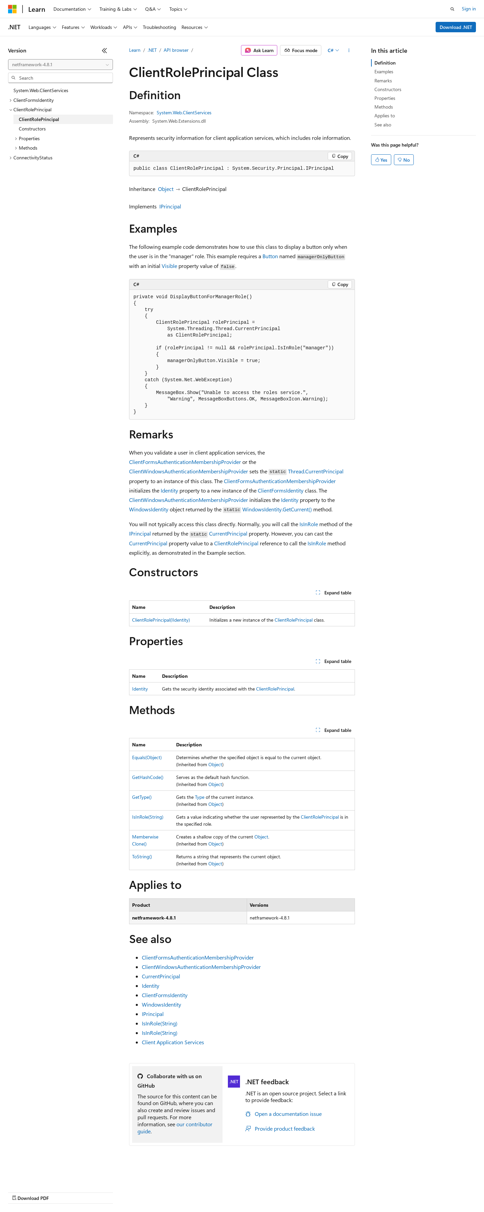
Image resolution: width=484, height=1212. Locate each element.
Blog (91, 1191)
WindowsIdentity (148, 509)
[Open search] (452, 9)
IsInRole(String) (147, 817)
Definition (385, 63)
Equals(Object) (147, 757)
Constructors (387, 89)
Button (270, 256)
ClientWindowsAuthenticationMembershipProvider (188, 471)
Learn (134, 50)
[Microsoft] (12, 9)
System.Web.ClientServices (184, 112)
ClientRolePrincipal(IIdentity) (161, 620)
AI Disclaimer (21, 1191)
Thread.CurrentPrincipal (316, 471)
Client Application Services (173, 1042)
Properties (384, 98)
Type (199, 797)
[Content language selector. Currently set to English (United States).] (39, 1175)
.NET (152, 50)
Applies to (384, 115)
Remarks (383, 80)
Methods (383, 107)
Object (165, 188)
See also (382, 124)
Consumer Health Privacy (193, 1191)
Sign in (469, 8)
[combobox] (60, 64)
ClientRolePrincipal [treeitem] (39, 119)
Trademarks (278, 1191)
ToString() (142, 856)
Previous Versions (61, 1191)
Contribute (120, 1191)
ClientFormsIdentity (281, 490)
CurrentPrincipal (228, 533)
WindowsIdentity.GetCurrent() (277, 509)
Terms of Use (245, 1191)
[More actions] (349, 50)
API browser (176, 50)
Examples (383, 71)
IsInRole (308, 523)
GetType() (142, 797)
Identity (169, 490)
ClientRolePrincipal (236, 543)
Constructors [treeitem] (32, 128)
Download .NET (456, 27)
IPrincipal (170, 206)
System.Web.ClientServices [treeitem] (40, 90)
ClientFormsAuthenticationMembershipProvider (185, 461)
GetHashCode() (147, 777)
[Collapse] (104, 50)
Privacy (146, 1191)
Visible (169, 265)
